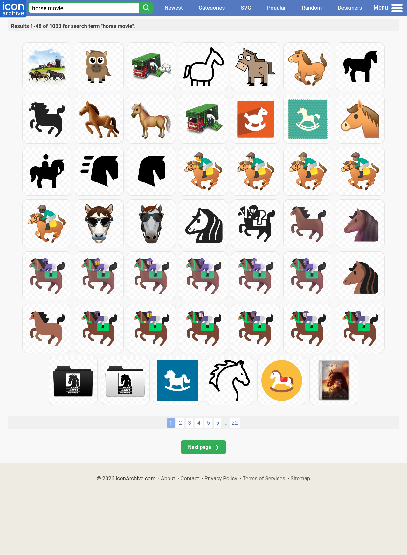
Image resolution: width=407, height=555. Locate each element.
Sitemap (300, 478)
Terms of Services (264, 478)
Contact (189, 478)
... (225, 423)
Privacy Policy (220, 478)
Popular (276, 7)
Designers (350, 7)
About (168, 478)
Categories (212, 7)
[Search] (146, 8)
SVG (246, 7)
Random (312, 7)
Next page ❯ (203, 447)
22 (235, 423)
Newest (173, 7)
